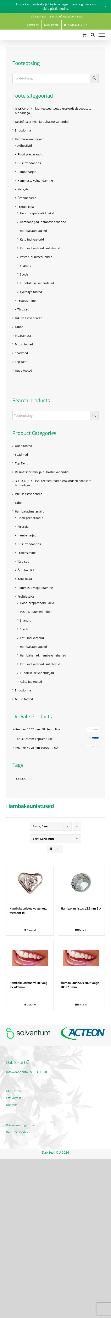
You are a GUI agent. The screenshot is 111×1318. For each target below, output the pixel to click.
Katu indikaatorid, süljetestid (40, 248)
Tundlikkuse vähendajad (37, 283)
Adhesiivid (24, 146)
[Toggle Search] (93, 35)
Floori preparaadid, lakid (37, 213)
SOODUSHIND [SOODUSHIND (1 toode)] (23, 779)
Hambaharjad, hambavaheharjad (43, 222)
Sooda (24, 274)
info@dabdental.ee (19, 1072)
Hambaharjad (27, 172)
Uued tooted (23, 370)
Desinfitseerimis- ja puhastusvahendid (42, 122)
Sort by (40, 826)
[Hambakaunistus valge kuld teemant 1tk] (29, 884)
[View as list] (59, 849)
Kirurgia (23, 189)
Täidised (23, 309)
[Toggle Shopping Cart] (85, 35)
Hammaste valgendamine (35, 180)
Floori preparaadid (30, 154)
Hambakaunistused (33, 231)
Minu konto (14, 1091)
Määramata (23, 336)
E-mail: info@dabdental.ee (66, 16)
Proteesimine (26, 301)
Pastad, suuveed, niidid (36, 257)
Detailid (31, 930)
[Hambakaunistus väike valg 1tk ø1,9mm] (29, 958)
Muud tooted (24, 344)
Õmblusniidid (27, 198)
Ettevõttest (13, 1098)
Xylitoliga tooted (31, 292)
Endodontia (23, 130)
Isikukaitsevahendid (29, 318)
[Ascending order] (77, 826)
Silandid (25, 266)
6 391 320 (40, 1072)
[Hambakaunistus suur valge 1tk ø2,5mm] (81, 958)
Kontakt (11, 1105)
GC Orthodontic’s (29, 163)
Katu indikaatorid (32, 239)
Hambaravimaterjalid (29, 139)
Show (43, 838)
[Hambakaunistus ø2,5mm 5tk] (81, 884)
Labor (19, 327)
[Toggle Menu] (101, 35)
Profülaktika (25, 207)
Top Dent (21, 362)
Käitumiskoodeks (18, 1132)
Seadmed (21, 353)
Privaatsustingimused (21, 1125)
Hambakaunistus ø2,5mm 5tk (81, 909)
